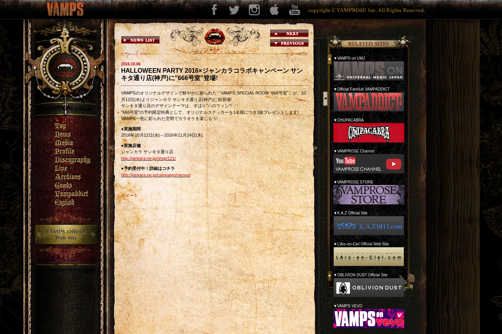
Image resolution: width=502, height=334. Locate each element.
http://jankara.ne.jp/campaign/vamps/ (156, 175)
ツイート (129, 195)
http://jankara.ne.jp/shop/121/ (148, 158)
